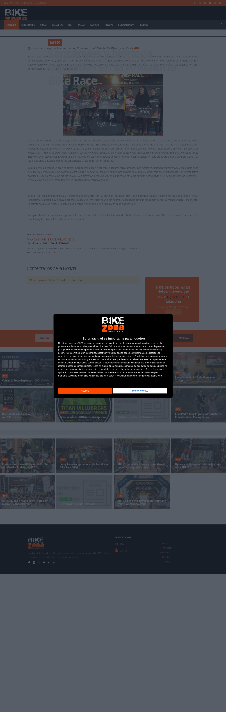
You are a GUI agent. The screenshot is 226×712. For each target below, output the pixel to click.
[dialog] (113, 356)
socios (87, 343)
